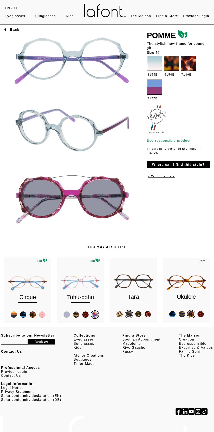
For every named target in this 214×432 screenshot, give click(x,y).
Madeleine (131, 343)
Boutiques (83, 359)
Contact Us (11, 375)
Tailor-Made (84, 363)
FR (16, 8)
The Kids (187, 355)
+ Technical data (161, 176)
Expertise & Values (196, 347)
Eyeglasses (15, 16)
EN (7, 8)
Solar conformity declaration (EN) (31, 395)
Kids (70, 16)
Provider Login (196, 16)
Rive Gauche (133, 347)
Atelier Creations (89, 355)
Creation (186, 339)
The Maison (140, 16)
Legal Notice (12, 388)
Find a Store (167, 16)
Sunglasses (45, 16)
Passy (127, 351)
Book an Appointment (141, 339)
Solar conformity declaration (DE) (31, 399)
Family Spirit (190, 351)
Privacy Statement (17, 391)
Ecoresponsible (192, 343)
